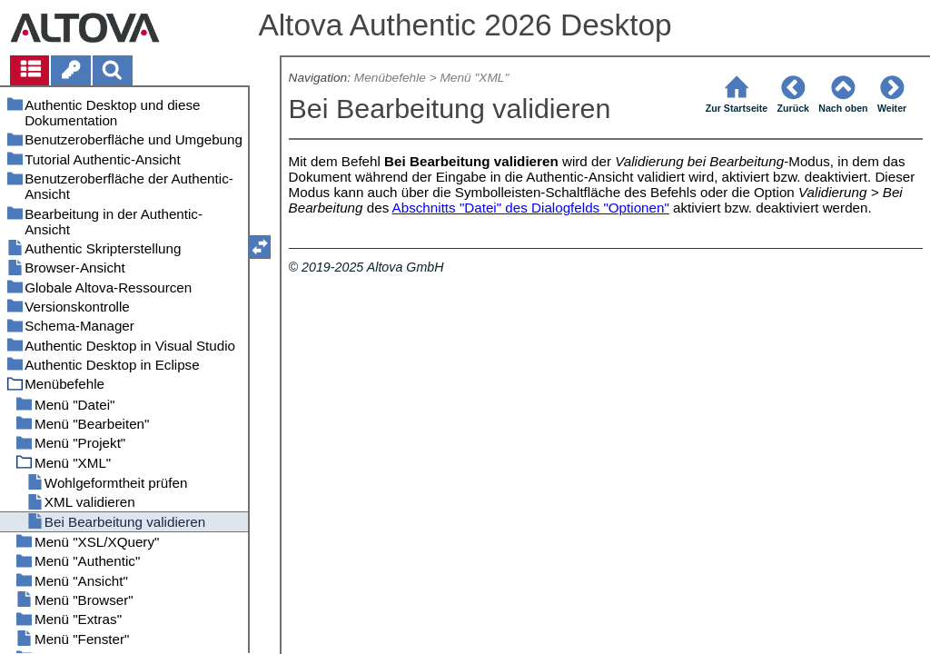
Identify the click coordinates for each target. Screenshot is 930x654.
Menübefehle (390, 77)
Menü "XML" (474, 77)
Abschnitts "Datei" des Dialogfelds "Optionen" (530, 207)
